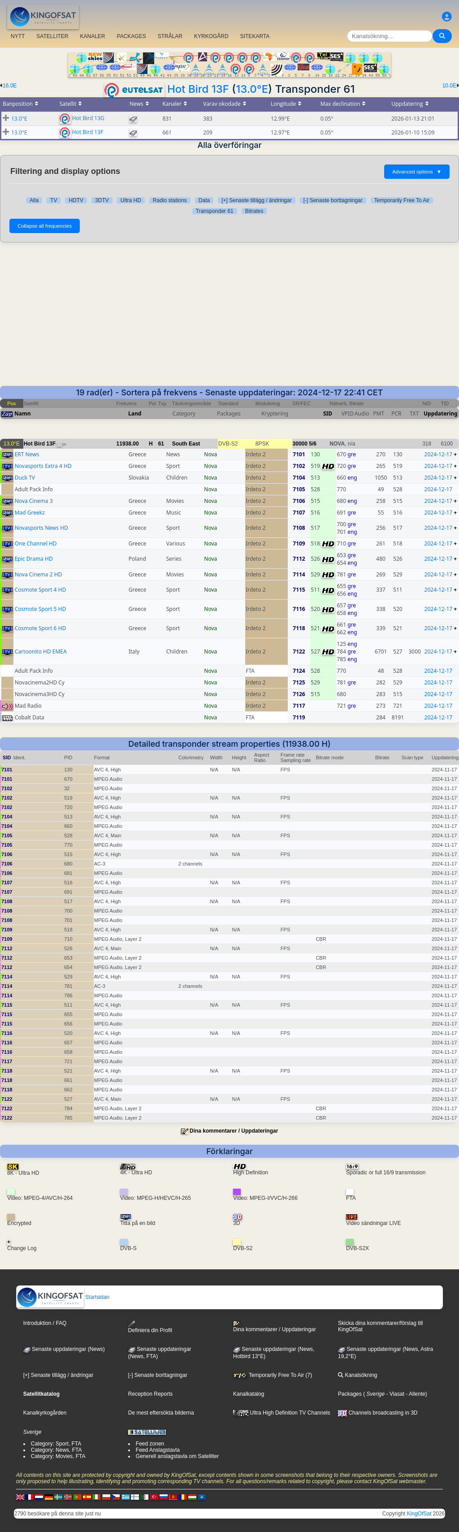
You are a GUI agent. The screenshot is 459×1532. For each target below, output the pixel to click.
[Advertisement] (229, 318)
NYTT (18, 36)
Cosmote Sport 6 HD (40, 628)
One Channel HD (36, 543)
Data (204, 200)
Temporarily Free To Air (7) (272, 1375)
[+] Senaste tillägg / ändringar (256, 200)
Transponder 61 (215, 211)
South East (186, 444)
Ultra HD (131, 200)
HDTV (76, 200)
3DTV (102, 200)
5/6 (312, 444)
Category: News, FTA (56, 1450)
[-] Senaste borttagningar (333, 200)
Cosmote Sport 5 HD (40, 609)
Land (134, 413)
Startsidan (63, 1297)
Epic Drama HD (34, 559)
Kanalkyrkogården (45, 1413)
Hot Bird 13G (88, 117)
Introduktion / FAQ (45, 1323)
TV (53, 200)
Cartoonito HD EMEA (41, 651)
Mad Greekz (30, 512)
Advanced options (417, 171)
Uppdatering (441, 413)
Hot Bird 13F (198, 88)
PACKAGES (131, 36)
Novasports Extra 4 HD (43, 466)
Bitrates (254, 211)
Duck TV (25, 477)
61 (161, 444)
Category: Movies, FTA (58, 1456)
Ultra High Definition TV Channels (281, 1413)
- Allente (414, 1394)
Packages (350, 1394)
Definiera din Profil (150, 1326)
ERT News (27, 454)
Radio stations (170, 200)
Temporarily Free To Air (401, 200)
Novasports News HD (41, 528)
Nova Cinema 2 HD (38, 574)
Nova (210, 454)
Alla (34, 200)
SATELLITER (52, 36)
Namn (22, 413)
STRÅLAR (170, 36)
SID (327, 413)
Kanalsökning (357, 1375)
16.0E (10, 85)
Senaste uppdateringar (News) (64, 1349)
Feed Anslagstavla (158, 1450)
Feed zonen (150, 1444)
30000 (300, 444)
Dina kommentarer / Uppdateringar (234, 1131)
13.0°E (252, 88)
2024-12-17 (438, 454)
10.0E (449, 85)
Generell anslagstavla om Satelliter (177, 1456)
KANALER (92, 36)
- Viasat (394, 1394)
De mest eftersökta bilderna (161, 1413)
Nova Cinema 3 (34, 501)
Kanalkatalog (248, 1394)
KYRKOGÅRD (211, 36)
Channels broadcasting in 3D (377, 1413)
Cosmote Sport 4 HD (40, 589)
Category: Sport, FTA (56, 1444)
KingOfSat (419, 1513)
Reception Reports (150, 1394)
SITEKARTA (255, 36)
